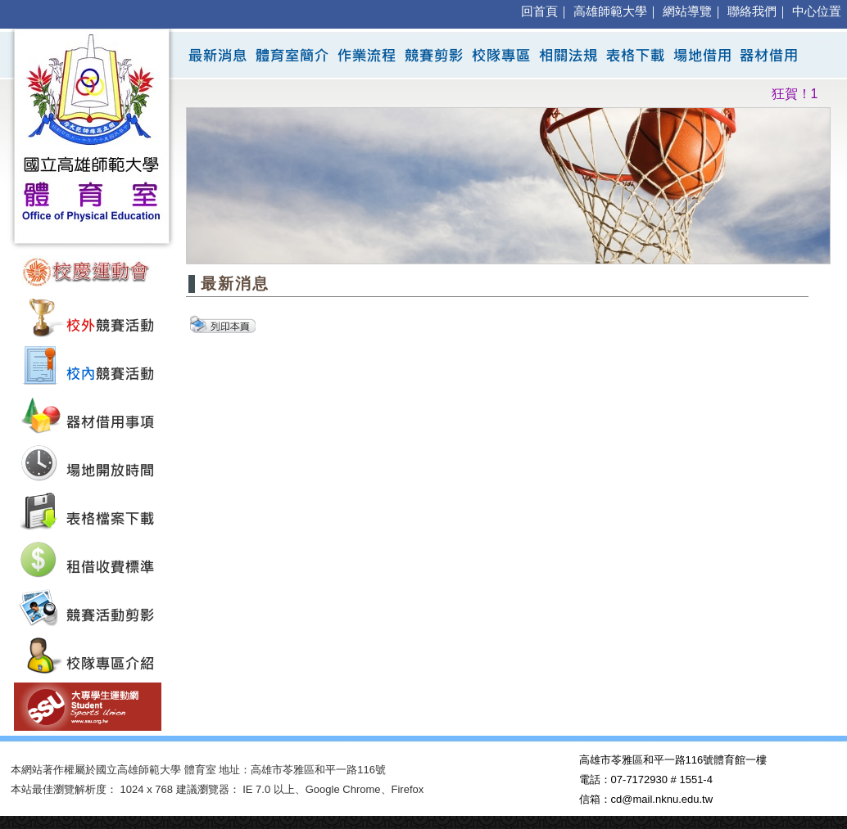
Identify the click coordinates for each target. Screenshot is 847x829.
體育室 (200, 770)
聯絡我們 (752, 11)
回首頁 (539, 11)
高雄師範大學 (610, 11)
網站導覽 (687, 11)
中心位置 (816, 11)
